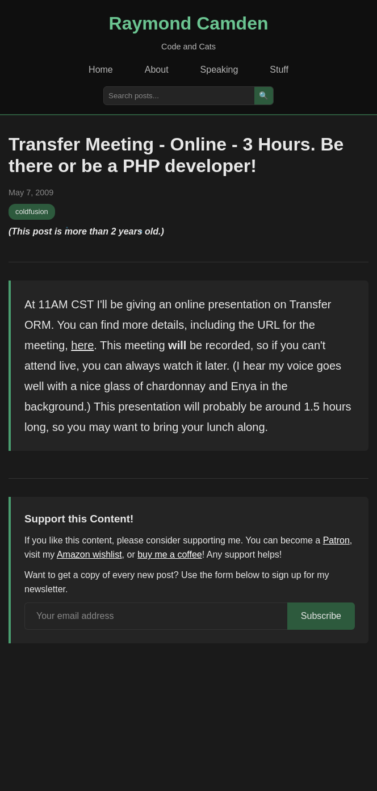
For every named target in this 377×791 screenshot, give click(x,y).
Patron (336, 540)
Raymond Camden (189, 23)
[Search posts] (179, 95)
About (157, 69)
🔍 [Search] (264, 95)
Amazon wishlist (89, 554)
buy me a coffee (169, 554)
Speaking (219, 69)
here (82, 345)
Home (101, 69)
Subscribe (321, 616)
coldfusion (31, 211)
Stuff (279, 69)
